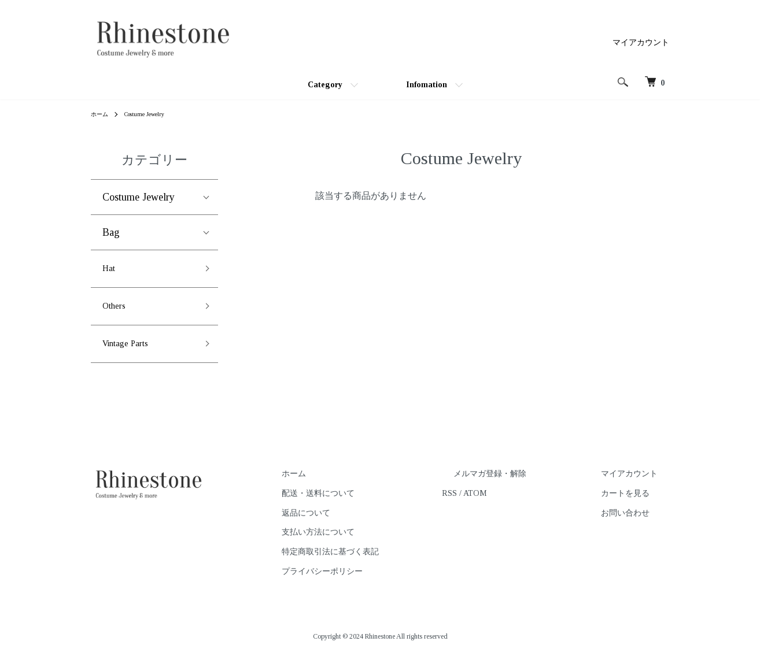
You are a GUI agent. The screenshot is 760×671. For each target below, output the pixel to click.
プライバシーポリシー (378, 583)
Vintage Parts (130, 353)
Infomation (426, 84)
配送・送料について (374, 505)
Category (325, 84)
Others (116, 312)
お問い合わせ (637, 524)
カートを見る (637, 505)
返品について (362, 524)
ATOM (521, 505)
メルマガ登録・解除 (524, 485)
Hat (109, 270)
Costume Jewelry (151, 114)
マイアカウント (641, 42)
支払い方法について (374, 543)
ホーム (101, 114)
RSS (495, 505)
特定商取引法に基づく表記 (387, 563)
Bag (111, 232)
